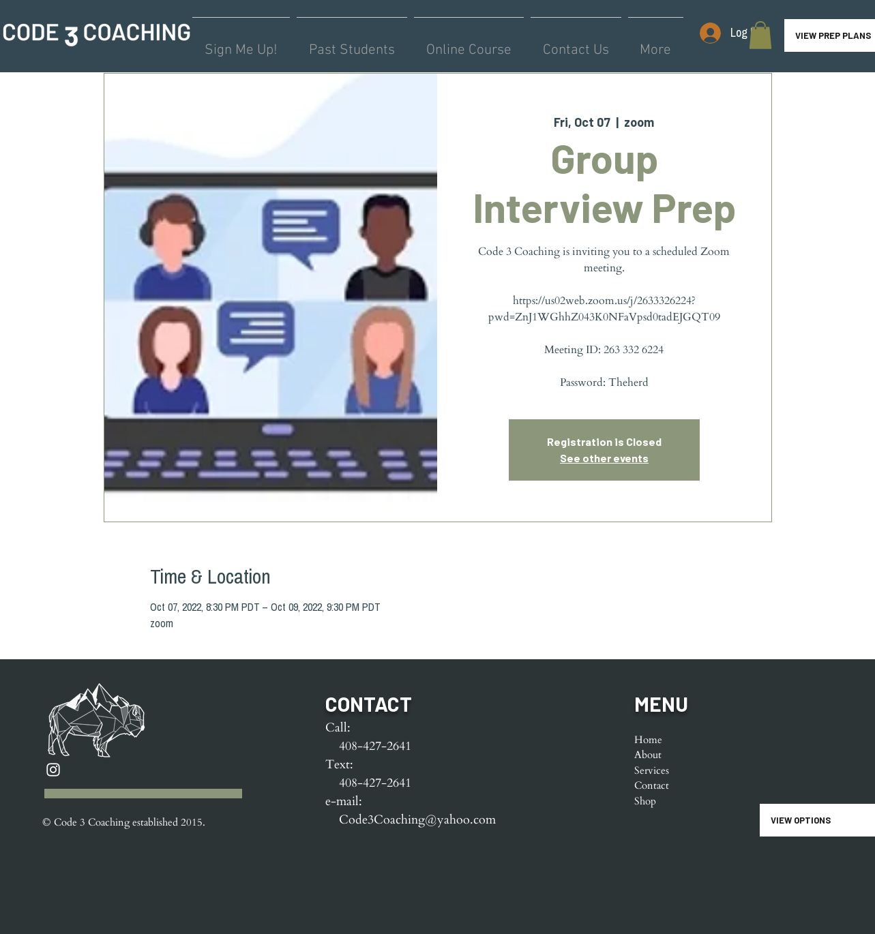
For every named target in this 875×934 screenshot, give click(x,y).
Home (648, 740)
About (648, 755)
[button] (760, 35)
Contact (651, 785)
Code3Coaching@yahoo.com (417, 819)
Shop (645, 801)
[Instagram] (53, 770)
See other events (604, 457)
